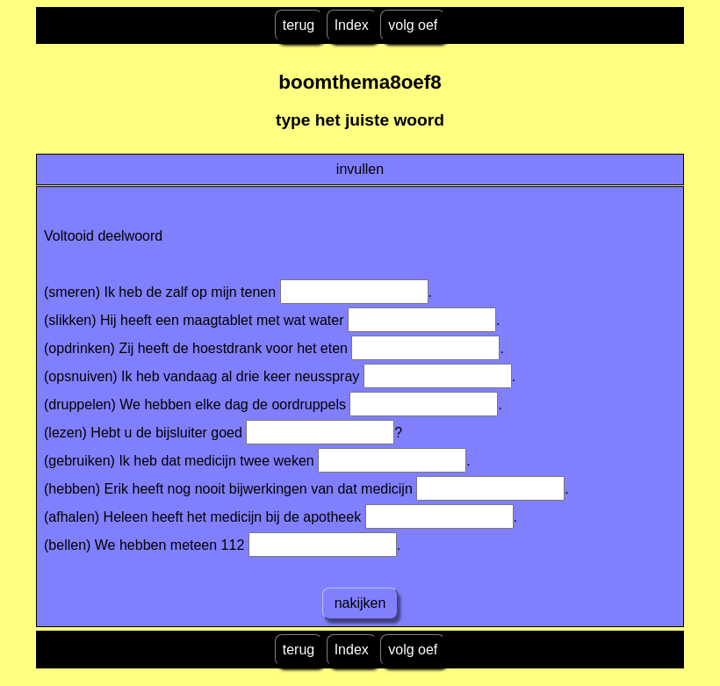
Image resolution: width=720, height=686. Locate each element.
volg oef (412, 25)
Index (352, 25)
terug (298, 25)
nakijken (360, 603)
